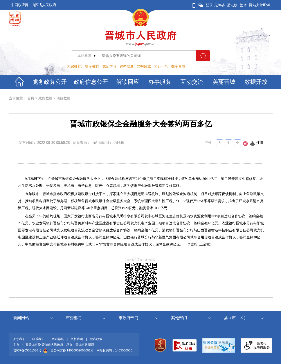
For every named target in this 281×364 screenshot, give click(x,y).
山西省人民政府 (44, 5)
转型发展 (127, 66)
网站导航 (58, 339)
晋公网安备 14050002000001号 (72, 350)
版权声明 (77, 339)
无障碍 (219, 5)
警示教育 (92, 66)
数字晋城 (178, 66)
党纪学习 (109, 66)
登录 (209, 5)
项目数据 (63, 98)
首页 (30, 98)
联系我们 (38, 339)
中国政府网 (20, 5)
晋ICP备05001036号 (27, 350)
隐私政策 (96, 339)
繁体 (243, 5)
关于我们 (19, 339)
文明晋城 (144, 66)
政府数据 (45, 98)
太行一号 (161, 66)
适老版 (232, 5)
